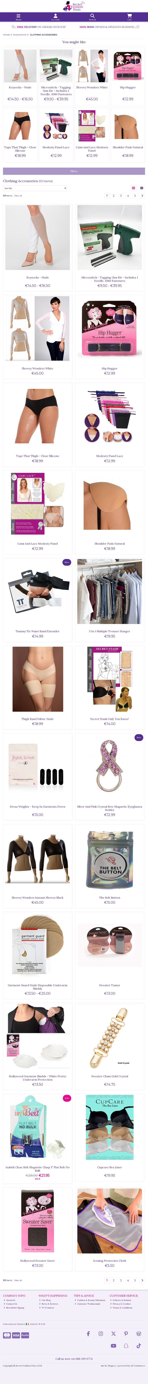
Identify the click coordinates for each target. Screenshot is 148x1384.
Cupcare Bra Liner (109, 1167)
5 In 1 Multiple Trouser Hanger (109, 631)
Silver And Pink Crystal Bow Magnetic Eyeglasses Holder (109, 808)
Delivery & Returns (120, 1300)
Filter (74, 171)
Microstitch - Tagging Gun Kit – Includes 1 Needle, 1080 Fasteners (56, 91)
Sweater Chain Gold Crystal (109, 1076)
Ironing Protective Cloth (109, 1260)
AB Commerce (138, 1365)
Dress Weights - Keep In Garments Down (37, 806)
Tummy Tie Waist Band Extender (37, 631)
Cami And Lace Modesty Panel (92, 148)
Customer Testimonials (87, 1303)
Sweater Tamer (109, 985)
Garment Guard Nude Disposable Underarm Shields (37, 986)
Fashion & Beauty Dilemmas (90, 1300)
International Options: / (24, 1324)
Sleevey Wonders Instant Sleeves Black (37, 897)
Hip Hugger (128, 87)
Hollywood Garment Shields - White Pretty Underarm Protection (37, 1077)
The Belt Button (109, 897)
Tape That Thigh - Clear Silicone (20, 148)
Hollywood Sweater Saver (37, 1260)
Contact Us (10, 1303)
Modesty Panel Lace (56, 147)
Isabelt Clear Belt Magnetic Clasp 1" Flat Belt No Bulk (38, 1168)
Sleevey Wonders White (92, 87)
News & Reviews (48, 1303)
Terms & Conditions (121, 1307)
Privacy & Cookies (120, 1303)
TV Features (46, 1307)
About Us (9, 1300)
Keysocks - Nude (20, 87)
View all (18, 195)
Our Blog (45, 1300)
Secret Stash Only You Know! (109, 719)
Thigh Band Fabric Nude (38, 719)
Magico (112, 1365)
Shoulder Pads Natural (128, 147)
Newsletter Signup (14, 1307)
